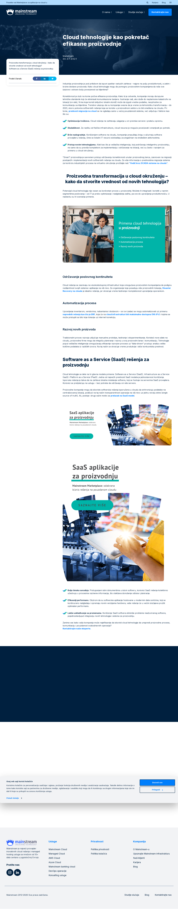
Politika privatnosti (100, 849)
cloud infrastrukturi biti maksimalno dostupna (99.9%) (133, 314)
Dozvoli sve (157, 889)
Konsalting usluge (58, 875)
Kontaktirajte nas (160, 12)
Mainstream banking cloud (62, 867)
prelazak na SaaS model (122, 395)
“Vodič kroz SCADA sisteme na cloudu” (148, 163)
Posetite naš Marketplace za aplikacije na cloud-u (28, 2)
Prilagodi (157, 896)
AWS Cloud (54, 858)
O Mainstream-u (141, 849)
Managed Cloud (57, 854)
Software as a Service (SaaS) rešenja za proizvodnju (31, 69)
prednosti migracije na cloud (83, 111)
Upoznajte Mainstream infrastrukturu (152, 854)
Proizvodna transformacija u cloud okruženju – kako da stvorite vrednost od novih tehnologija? (32, 64)
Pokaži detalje (12, 904)
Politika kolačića (99, 854)
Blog (164, 2)
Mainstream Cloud (58, 849)
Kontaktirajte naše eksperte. (77, 628)
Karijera (155, 2)
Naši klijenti (139, 858)
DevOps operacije (58, 871)
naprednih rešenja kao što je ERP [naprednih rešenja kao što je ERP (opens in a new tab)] (79, 314)
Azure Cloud (55, 862)
